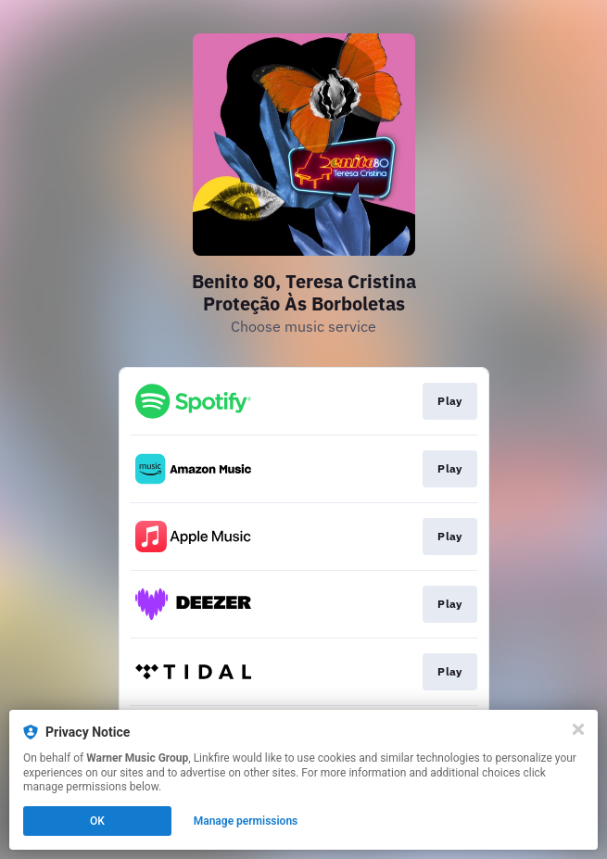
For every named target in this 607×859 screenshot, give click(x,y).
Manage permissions (246, 821)
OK (97, 821)
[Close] (578, 729)
